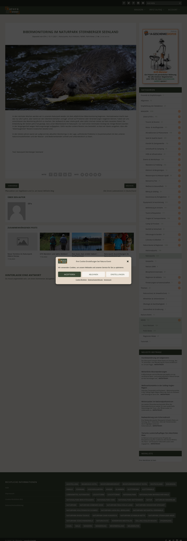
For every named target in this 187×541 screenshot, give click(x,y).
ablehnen (93, 274)
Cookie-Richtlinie (81, 280)
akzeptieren (69, 274)
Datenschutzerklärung (95, 280)
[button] (128, 261)
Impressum (107, 280)
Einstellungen (117, 274)
